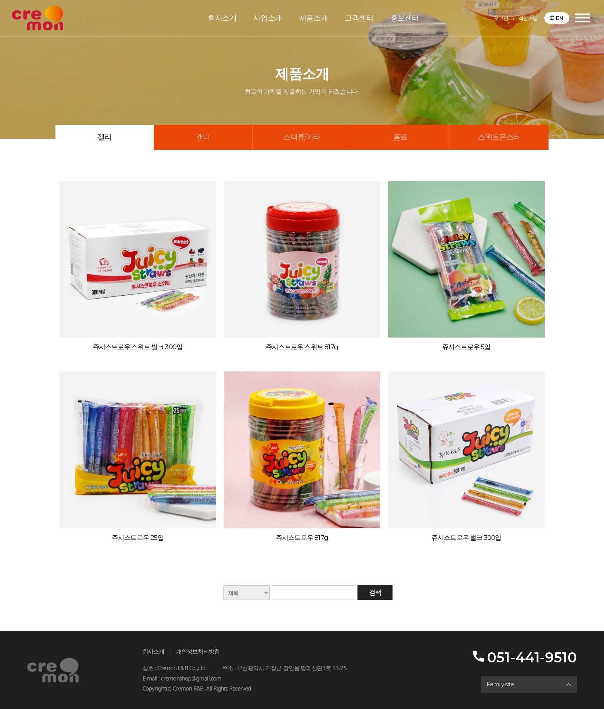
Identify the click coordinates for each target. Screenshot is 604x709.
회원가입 (528, 18)
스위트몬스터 (499, 137)
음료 (400, 137)
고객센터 (359, 17)
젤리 (104, 137)
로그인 (501, 18)
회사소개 (222, 17)
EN (560, 18)
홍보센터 (405, 17)
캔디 (203, 137)
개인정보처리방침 (198, 651)
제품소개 (313, 17)
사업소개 (267, 17)
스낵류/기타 (301, 137)
